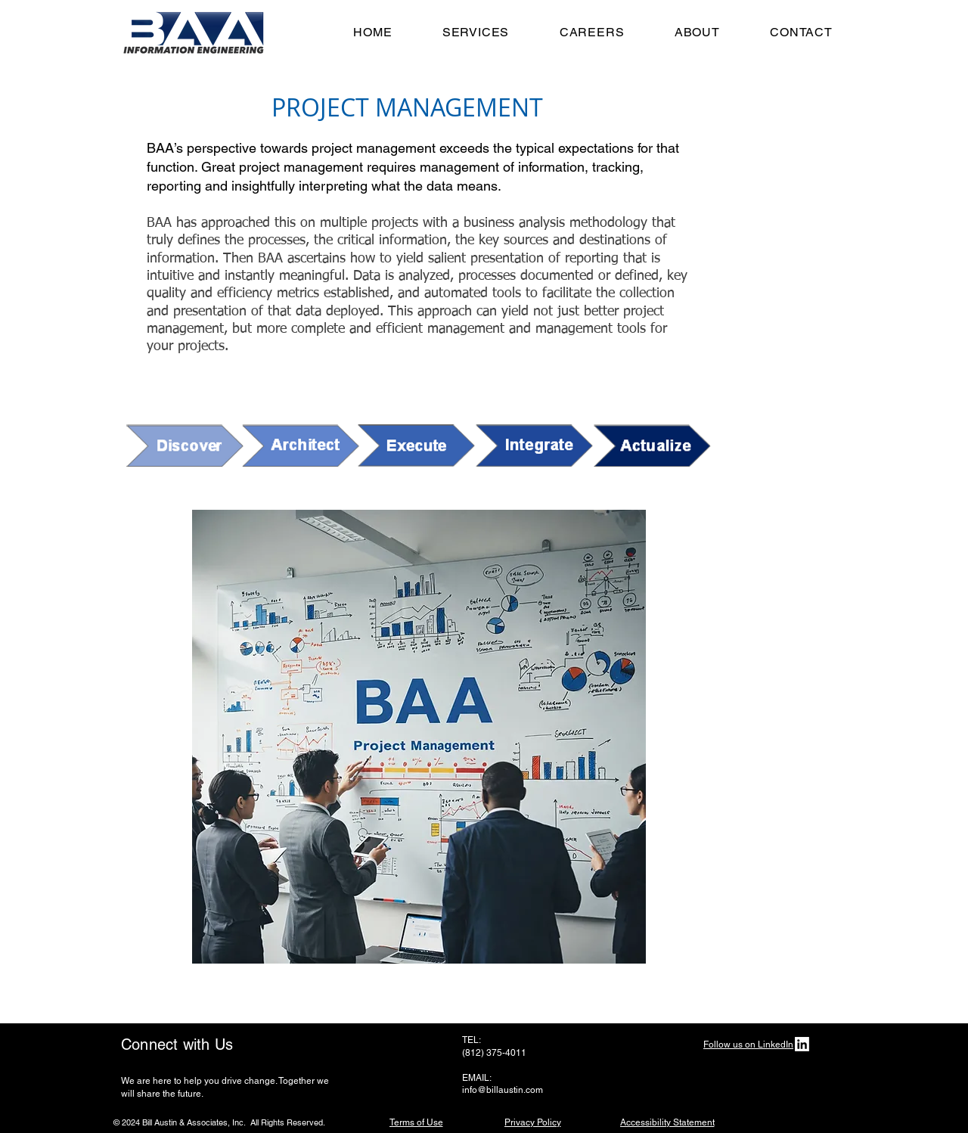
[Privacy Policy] (532, 1122)
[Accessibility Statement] (667, 1122)
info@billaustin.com (502, 1090)
